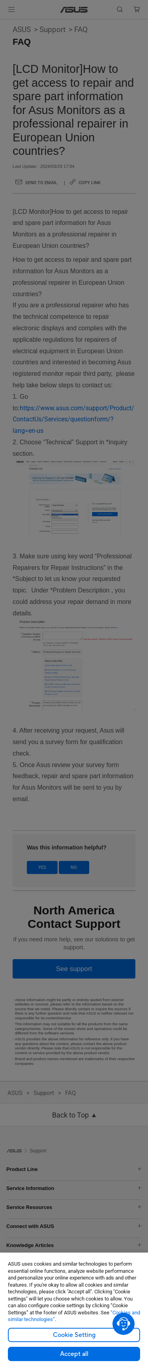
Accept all (74, 1354)
